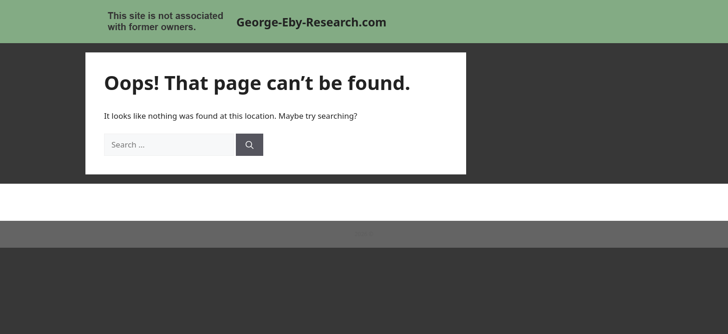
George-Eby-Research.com (311, 22)
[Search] (249, 145)
